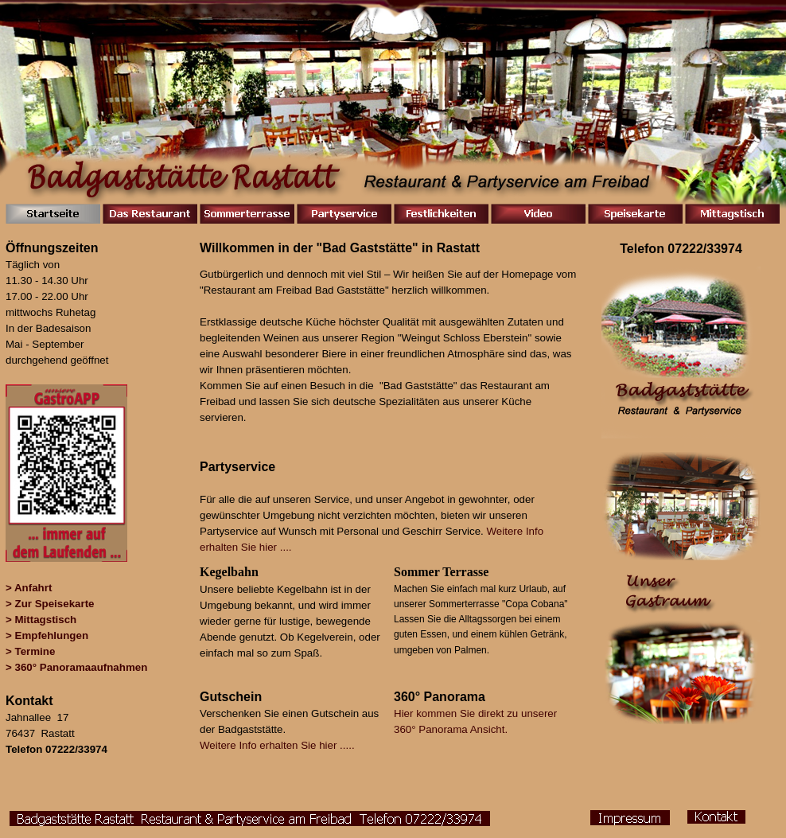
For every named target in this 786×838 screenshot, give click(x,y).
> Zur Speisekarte (50, 604)
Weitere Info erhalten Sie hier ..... (277, 745)
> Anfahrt (29, 588)
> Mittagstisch (41, 620)
